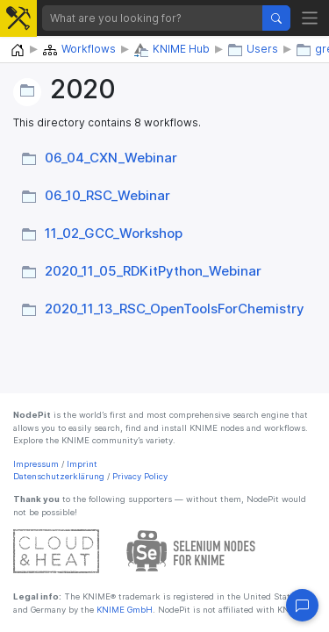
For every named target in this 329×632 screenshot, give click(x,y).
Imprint (82, 464)
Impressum (36, 464)
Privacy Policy (140, 476)
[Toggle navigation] (310, 18)
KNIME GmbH (123, 609)
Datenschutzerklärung (58, 476)
